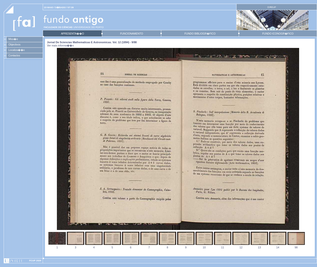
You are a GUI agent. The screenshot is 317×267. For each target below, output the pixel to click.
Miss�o (13, 39)
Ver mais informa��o (60, 45)
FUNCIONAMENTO (131, 33)
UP (273, 7)
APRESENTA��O (72, 33)
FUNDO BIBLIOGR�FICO (199, 33)
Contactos (14, 55)
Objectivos (14, 44)
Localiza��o (16, 49)
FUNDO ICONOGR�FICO (278, 33)
